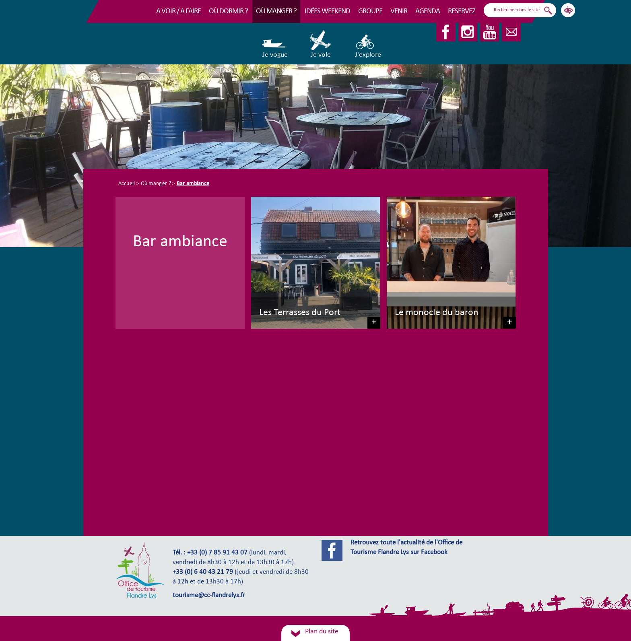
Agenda (427, 11)
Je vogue (275, 44)
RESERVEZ (461, 11)
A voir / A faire (178, 11)
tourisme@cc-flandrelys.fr (209, 595)
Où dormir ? (228, 11)
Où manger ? (276, 11)
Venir (398, 11)
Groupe (370, 11)
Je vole (321, 44)
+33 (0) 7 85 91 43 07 (217, 553)
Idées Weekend (327, 11)
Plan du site (321, 631)
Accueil (126, 183)
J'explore (368, 44)
